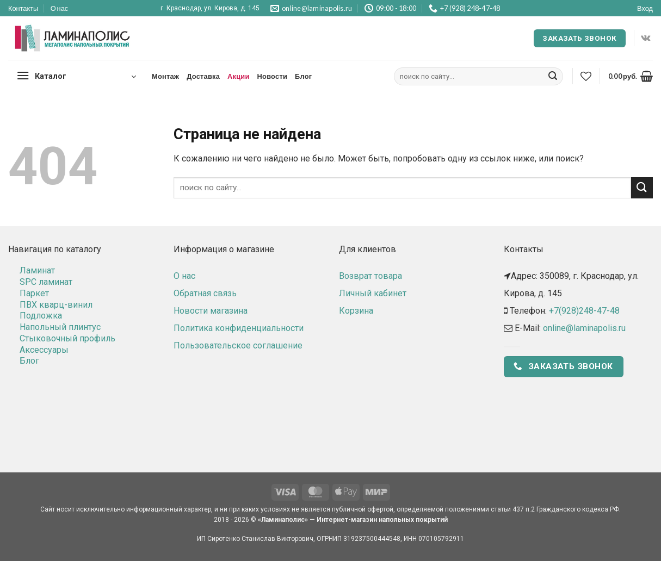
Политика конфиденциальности (239, 328)
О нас (60, 8)
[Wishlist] (585, 76)
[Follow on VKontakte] (645, 38)
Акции (238, 76)
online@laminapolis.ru (584, 328)
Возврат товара (370, 276)
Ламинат (37, 270)
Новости (272, 76)
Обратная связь (205, 293)
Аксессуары (44, 350)
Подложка (41, 315)
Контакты (23, 8)
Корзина (356, 311)
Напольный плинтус (60, 327)
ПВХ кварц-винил (56, 305)
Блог (303, 76)
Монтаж (165, 76)
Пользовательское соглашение (238, 345)
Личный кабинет (372, 293)
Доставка (203, 76)
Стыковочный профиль (67, 338)
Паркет (34, 293)
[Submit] (552, 76)
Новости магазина (211, 311)
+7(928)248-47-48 (584, 311)
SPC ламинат (46, 282)
